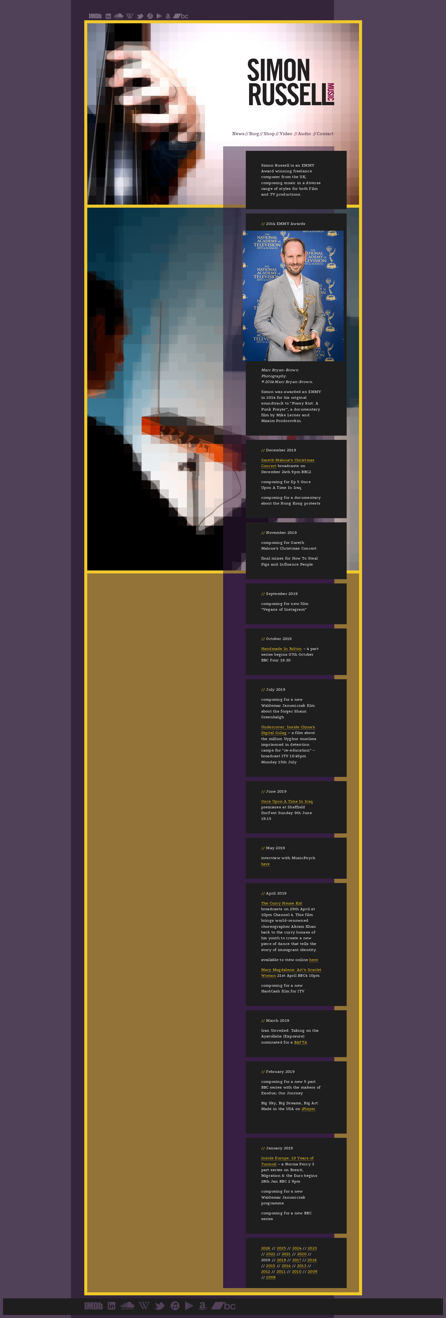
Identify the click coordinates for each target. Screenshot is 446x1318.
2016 (312, 1260)
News (238, 133)
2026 (266, 1248)
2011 (281, 1271)
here (265, 864)
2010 (296, 1271)
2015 (270, 1266)
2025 (281, 1248)
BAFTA (300, 1042)
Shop (269, 133)
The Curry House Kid (281, 903)
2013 (301, 1266)
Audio (304, 133)
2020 (301, 1254)
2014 (286, 1266)
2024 (296, 1248)
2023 (312, 1248)
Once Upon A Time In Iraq (287, 801)
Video (286, 133)
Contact (325, 133)
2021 (286, 1254)
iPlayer (309, 1109)
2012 (265, 1271)
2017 (296, 1260)
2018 (281, 1260)
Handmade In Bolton (281, 649)
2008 (270, 1277)
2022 (270, 1254)
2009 (312, 1271)
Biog (254, 133)
